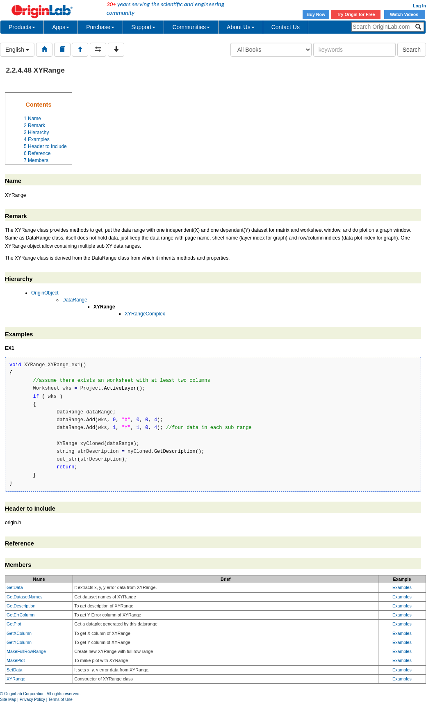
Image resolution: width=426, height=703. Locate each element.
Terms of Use (60, 699)
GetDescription (21, 605)
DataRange (74, 300)
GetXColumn (19, 633)
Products (22, 27)
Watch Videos (404, 14)
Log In (419, 5)
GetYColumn (19, 642)
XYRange (16, 678)
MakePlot (16, 660)
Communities (191, 27)
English (17, 49)
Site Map (8, 699)
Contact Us (285, 27)
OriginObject (45, 293)
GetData (15, 587)
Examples (402, 587)
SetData (15, 669)
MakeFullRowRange (26, 651)
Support (143, 27)
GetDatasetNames (25, 596)
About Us (241, 27)
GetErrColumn (20, 614)
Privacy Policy (32, 699)
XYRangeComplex (145, 314)
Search (412, 49)
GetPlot (14, 623)
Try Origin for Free (356, 14)
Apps (60, 27)
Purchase (100, 27)
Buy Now (316, 14)
